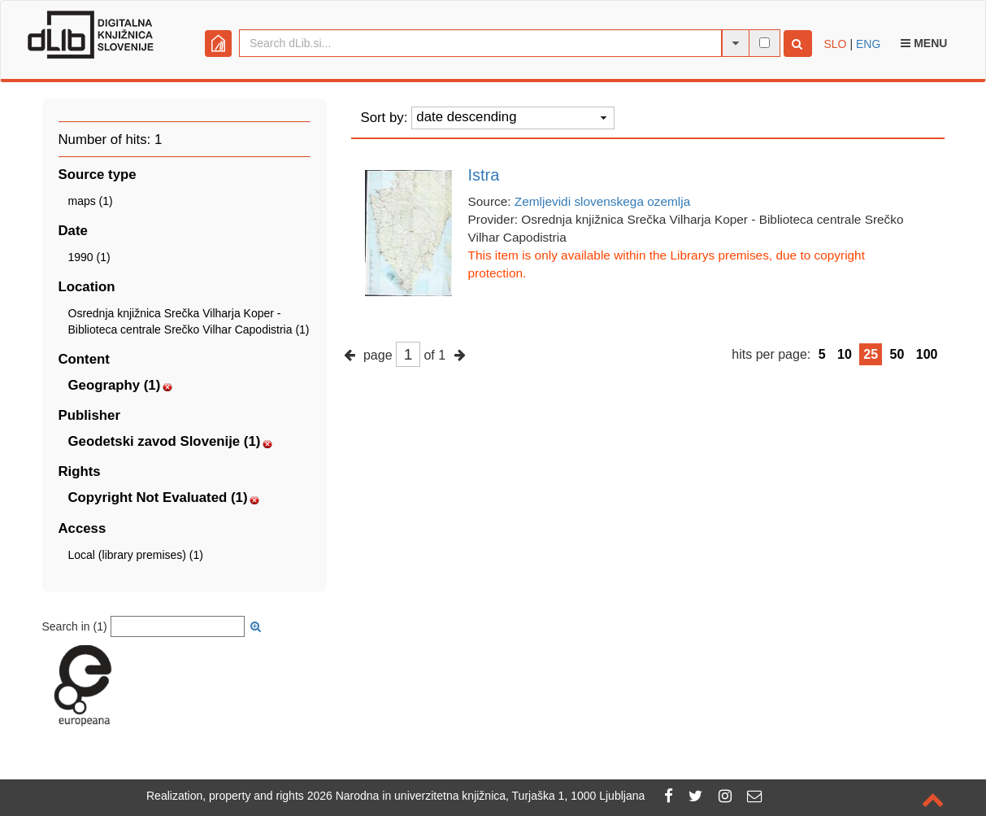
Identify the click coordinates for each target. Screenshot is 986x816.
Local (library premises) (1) (135, 554)
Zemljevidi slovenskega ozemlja (602, 201)
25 (870, 354)
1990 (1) (89, 257)
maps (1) (90, 200)
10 (844, 354)
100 (927, 354)
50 (897, 354)
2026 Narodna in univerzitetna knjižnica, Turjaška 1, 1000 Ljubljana (476, 795)
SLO (835, 43)
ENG (868, 43)
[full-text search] (764, 42)
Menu (924, 43)
